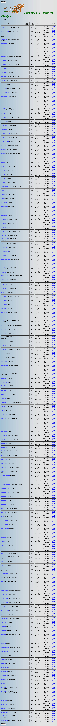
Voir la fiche (53, 27)
